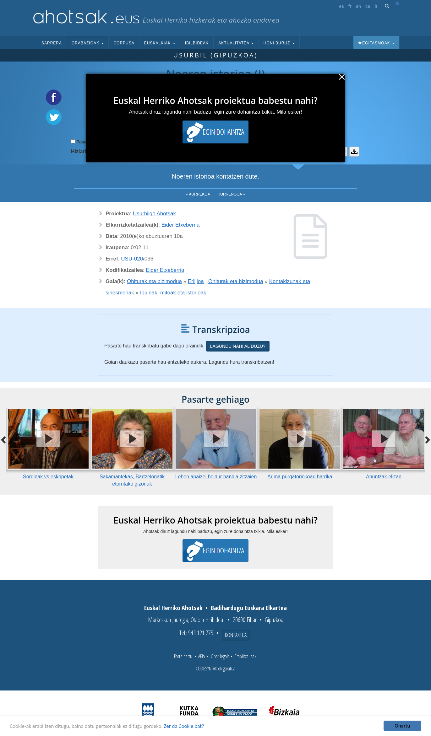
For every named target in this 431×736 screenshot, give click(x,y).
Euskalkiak (159, 43)
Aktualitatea (236, 43)
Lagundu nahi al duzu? (237, 346)
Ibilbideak (197, 43)
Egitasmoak (376, 43)
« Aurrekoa (198, 194)
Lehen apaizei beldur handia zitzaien (216, 476)
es (341, 6)
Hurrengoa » (231, 194)
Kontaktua (236, 635)
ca (367, 6)
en (358, 6)
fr (350, 6)
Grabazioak (88, 43)
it (376, 6)
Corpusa (123, 43)
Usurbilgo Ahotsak (154, 214)
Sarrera (51, 43)
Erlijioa (196, 281)
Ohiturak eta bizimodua (154, 281)
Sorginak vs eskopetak (48, 476)
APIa (201, 656)
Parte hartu (183, 656)
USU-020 (132, 259)
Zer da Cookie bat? (184, 726)
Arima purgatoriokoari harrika (299, 476)
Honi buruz (279, 43)
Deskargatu (354, 152)
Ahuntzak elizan (383, 476)
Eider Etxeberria (180, 225)
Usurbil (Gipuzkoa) (215, 55)
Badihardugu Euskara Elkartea (249, 608)
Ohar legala (220, 656)
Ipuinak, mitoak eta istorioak (173, 293)
